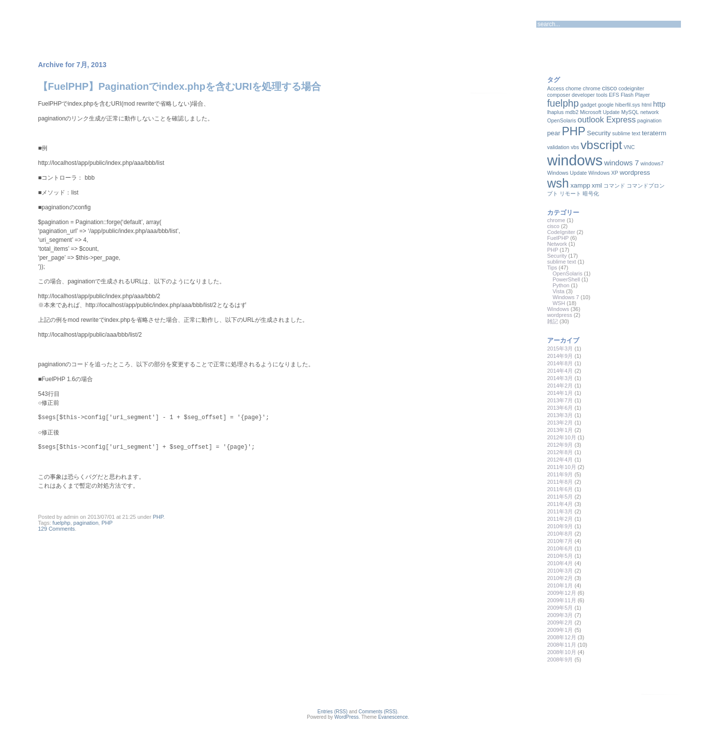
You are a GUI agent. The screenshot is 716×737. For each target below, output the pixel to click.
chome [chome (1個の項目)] (573, 88)
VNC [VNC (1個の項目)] (629, 147)
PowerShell (566, 279)
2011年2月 (560, 519)
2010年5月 (560, 556)
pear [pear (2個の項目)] (553, 133)
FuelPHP (558, 238)
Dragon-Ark (77, 22)
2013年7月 (560, 400)
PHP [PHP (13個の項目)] (574, 131)
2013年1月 (560, 430)
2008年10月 (561, 652)
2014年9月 (560, 356)
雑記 (552, 321)
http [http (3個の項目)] (659, 104)
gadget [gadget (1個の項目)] (588, 105)
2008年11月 (561, 645)
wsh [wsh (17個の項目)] (558, 183)
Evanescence (393, 717)
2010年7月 (560, 541)
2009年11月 (561, 600)
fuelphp (61, 523)
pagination (86, 523)
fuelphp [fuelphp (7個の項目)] (563, 103)
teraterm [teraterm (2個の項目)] (654, 133)
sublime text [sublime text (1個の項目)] (626, 133)
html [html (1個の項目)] (646, 105)
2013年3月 (560, 415)
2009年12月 (561, 593)
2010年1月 (560, 585)
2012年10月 (561, 437)
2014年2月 (560, 385)
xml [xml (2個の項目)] (597, 185)
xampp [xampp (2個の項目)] (580, 185)
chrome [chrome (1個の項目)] (591, 88)
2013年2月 (560, 423)
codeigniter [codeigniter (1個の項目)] (631, 88)
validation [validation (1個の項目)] (558, 147)
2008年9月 (560, 659)
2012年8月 (560, 452)
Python (561, 285)
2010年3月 (560, 571)
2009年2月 (560, 622)
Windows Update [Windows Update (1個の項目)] (567, 173)
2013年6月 (560, 408)
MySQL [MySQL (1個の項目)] (630, 112)
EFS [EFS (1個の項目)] (614, 95)
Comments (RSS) (377, 711)
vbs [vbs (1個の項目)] (575, 147)
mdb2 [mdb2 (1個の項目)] (572, 112)
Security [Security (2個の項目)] (599, 133)
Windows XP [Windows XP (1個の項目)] (603, 173)
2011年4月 (560, 504)
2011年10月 (561, 467)
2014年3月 (560, 378)
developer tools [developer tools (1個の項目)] (589, 95)
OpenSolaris (568, 273)
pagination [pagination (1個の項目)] (649, 120)
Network (557, 244)
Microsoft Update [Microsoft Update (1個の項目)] (600, 112)
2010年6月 (560, 548)
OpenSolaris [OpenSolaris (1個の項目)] (561, 120)
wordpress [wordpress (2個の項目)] (635, 172)
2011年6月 (560, 489)
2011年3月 (560, 511)
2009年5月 (560, 608)
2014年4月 (560, 371)
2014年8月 (560, 363)
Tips (552, 268)
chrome (556, 220)
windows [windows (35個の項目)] (574, 160)
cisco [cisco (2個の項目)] (609, 88)
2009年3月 (560, 615)
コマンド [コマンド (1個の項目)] (614, 186)
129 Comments (56, 529)
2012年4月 (560, 460)
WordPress (346, 717)
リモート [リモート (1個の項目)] (570, 193)
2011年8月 (560, 482)
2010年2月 (560, 578)
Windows (558, 309)
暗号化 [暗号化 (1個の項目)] (591, 193)
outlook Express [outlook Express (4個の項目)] (607, 119)
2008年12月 (561, 637)
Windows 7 (566, 297)
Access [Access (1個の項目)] (555, 88)
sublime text (561, 262)
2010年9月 (560, 526)
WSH (559, 303)
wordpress (559, 315)
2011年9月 (560, 474)
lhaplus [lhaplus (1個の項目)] (555, 112)
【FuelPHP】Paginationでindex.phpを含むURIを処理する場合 (179, 86)
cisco (553, 226)
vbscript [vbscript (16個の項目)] (601, 145)
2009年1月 (560, 630)
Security (557, 256)
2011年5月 (560, 497)
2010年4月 (560, 563)
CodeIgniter (561, 232)
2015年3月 (560, 348)
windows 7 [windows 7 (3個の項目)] (621, 162)
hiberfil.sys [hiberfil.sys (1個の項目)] (627, 105)
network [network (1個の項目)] (649, 112)
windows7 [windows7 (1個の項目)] (652, 163)
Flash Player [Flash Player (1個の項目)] (635, 95)
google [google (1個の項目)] (606, 105)
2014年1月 (560, 393)
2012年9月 (560, 445)
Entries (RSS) (333, 711)
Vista (558, 291)
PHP (158, 517)
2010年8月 (560, 534)
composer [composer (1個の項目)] (558, 95)
